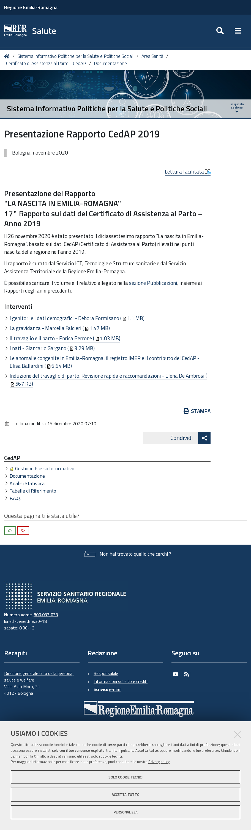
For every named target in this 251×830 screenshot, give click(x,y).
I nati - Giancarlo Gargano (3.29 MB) (52, 348)
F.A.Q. (15, 498)
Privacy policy (159, 761)
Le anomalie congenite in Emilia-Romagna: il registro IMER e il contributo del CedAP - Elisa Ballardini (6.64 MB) (105, 362)
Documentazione (110, 63)
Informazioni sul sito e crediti (121, 681)
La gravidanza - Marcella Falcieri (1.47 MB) (60, 328)
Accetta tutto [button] (126, 794)
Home (8, 56)
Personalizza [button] (126, 812)
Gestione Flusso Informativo (44, 468)
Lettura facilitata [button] (188, 171)
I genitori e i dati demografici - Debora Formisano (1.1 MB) (77, 318)
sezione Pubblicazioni (153, 283)
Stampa (197, 411)
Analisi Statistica (27, 483)
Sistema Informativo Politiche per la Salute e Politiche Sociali (75, 56)
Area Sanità (152, 56)
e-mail (115, 689)
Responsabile (106, 673)
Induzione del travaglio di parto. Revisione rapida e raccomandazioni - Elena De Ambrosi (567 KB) (108, 380)
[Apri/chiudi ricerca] (220, 31)
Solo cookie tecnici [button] (125, 777)
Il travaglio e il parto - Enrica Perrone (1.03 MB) (65, 338)
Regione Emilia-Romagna (31, 7)
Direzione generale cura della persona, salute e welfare (38, 676)
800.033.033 (46, 614)
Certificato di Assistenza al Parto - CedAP (46, 63)
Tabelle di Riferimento (33, 490)
